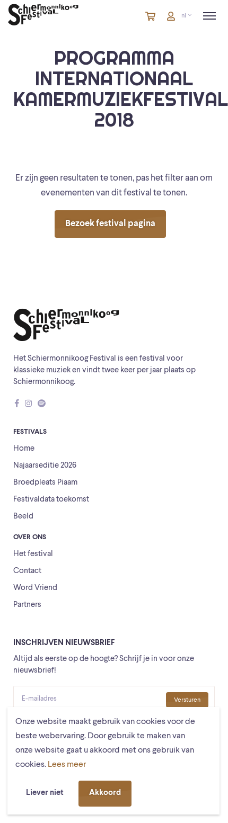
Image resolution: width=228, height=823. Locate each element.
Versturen (187, 700)
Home (23, 449)
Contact (27, 571)
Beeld (23, 517)
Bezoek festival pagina (110, 223)
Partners (27, 605)
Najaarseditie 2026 (44, 466)
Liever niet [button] (45, 793)
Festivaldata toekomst (51, 500)
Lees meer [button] (67, 765)
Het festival (33, 554)
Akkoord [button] (105, 793)
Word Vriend (35, 588)
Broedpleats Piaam (45, 483)
